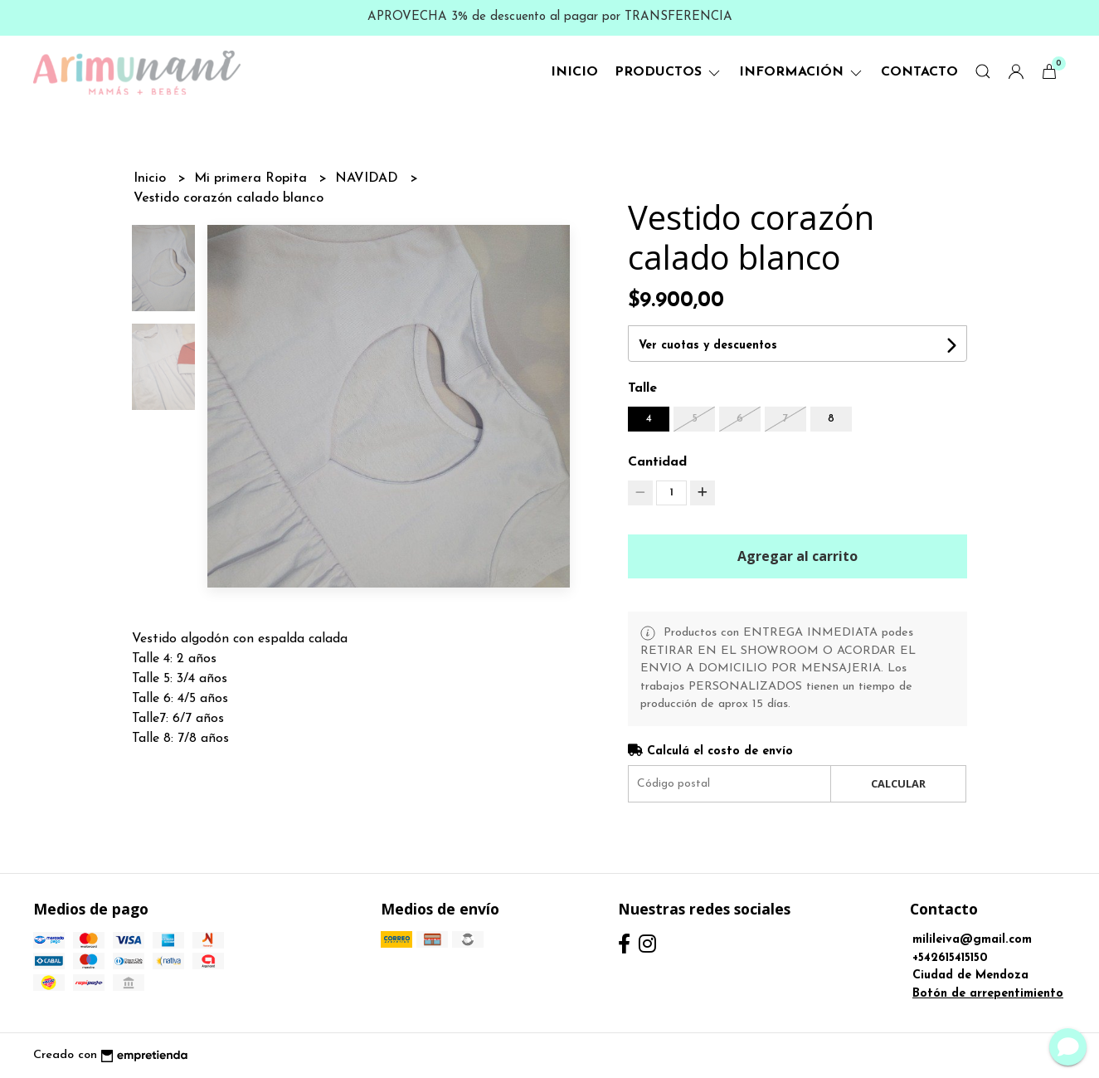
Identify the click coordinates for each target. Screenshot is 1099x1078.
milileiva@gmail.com (972, 940)
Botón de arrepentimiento (987, 994)
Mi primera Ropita (252, 178)
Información (801, 72)
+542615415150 (950, 958)
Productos (668, 72)
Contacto (919, 72)
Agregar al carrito (797, 556)
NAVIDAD (368, 178)
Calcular (898, 783)
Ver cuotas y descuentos (708, 345)
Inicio (574, 72)
